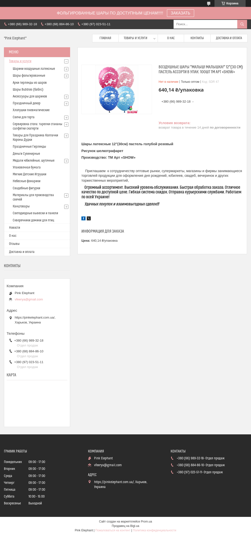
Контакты (197, 38)
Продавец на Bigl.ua (125, 526)
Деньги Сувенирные (26, 154)
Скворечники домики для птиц (33, 220)
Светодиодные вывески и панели (35, 213)
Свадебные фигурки (26, 188)
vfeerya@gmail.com (29, 299)
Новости (14, 228)
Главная (105, 38)
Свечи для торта (24, 117)
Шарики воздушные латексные (34, 69)
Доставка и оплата (229, 38)
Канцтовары (21, 206)
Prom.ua (146, 521)
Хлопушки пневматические (31, 110)
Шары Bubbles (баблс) (28, 90)
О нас (171, 38)
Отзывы (14, 244)
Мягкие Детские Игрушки (29, 174)
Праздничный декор (26, 103)
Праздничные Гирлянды (29, 147)
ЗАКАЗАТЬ (180, 13)
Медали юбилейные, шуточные (33, 161)
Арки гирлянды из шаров (30, 83)
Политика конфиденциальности (154, 530)
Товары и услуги (135, 38)
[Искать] (242, 24)
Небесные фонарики (26, 181)
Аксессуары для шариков (30, 96)
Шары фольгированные (29, 76)
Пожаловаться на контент (112, 530)
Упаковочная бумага (27, 167)
